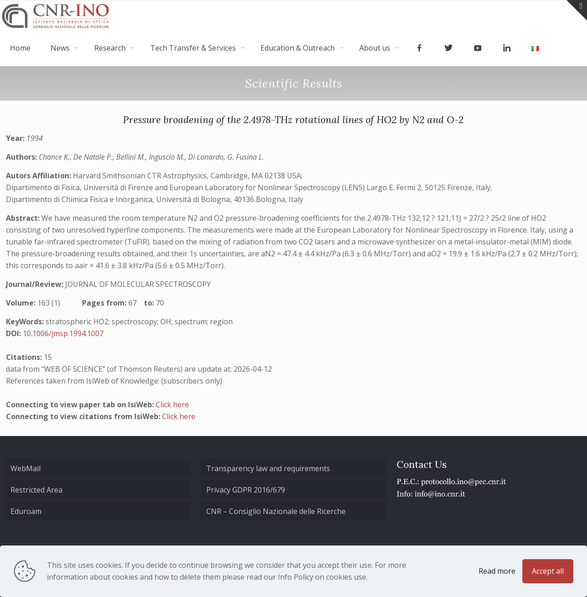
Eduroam (25, 511)
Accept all (548, 571)
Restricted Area (36, 490)
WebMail (25, 468)
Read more (497, 571)
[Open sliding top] (577, 10)
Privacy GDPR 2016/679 (245, 490)
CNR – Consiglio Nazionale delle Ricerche (276, 511)
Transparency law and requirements (268, 468)
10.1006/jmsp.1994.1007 (63, 333)
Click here (172, 405)
